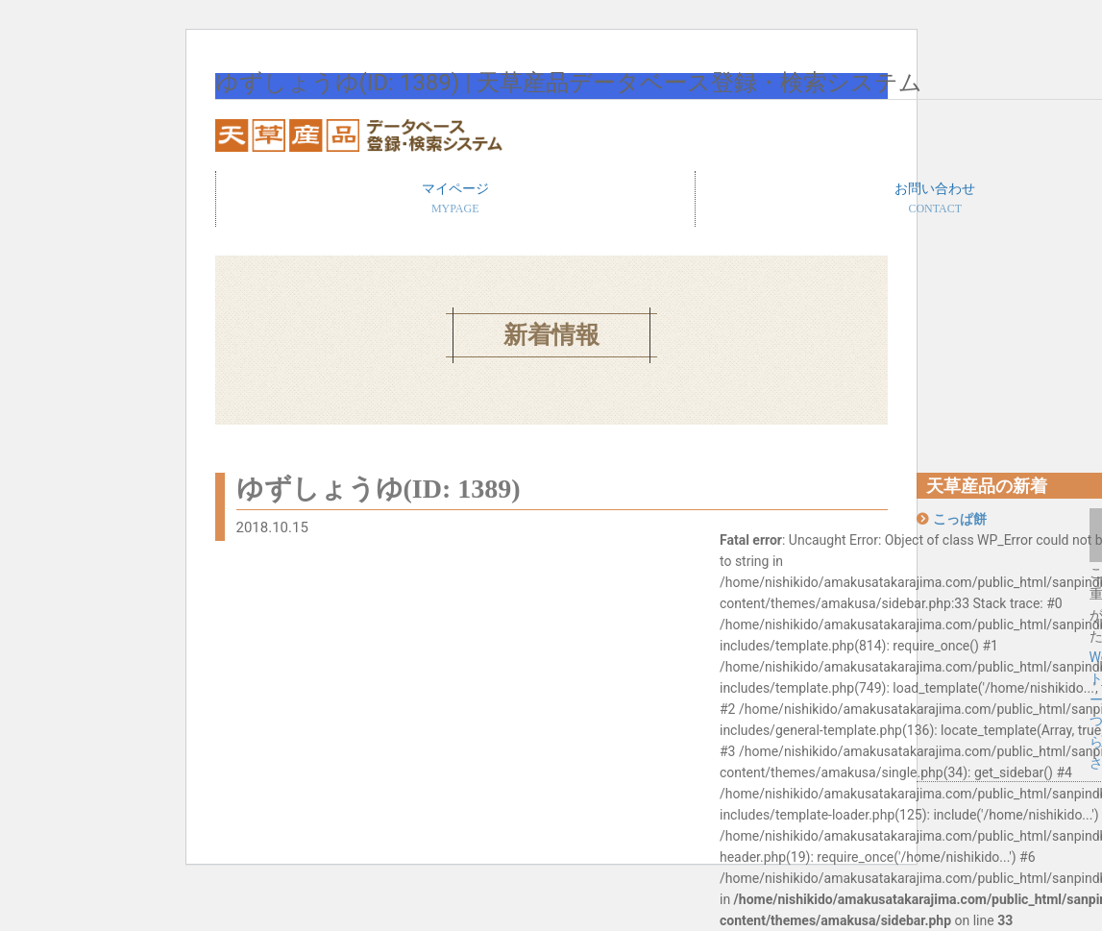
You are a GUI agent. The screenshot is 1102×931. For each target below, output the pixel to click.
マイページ (456, 200)
